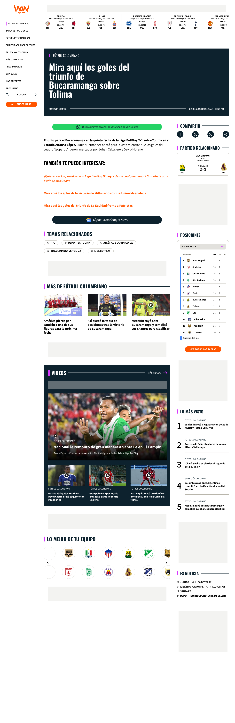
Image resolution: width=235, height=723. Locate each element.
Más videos (157, 373)
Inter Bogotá (199, 260)
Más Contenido (14, 59)
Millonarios (199, 319)
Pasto (195, 293)
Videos (59, 372)
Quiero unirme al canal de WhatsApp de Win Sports (107, 127)
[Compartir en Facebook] (180, 134)
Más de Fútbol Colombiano (77, 286)
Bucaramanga (199, 299)
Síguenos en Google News (107, 219)
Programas (12, 88)
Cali (194, 313)
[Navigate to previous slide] (47, 562)
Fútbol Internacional (18, 38)
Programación (14, 66)
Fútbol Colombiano (18, 23)
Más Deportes (13, 81)
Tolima (196, 306)
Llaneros (198, 332)
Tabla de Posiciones (17, 31)
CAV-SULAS (11, 74)
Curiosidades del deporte (20, 45)
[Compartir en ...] (226, 134)
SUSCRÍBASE (21, 104)
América (197, 267)
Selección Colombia (17, 52)
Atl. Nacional (199, 280)
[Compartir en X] (195, 134)
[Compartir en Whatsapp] (210, 134)
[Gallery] (107, 563)
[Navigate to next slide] (166, 562)
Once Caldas (199, 273)
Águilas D (198, 326)
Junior (196, 286)
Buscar (21, 94)
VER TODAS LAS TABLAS (203, 349)
